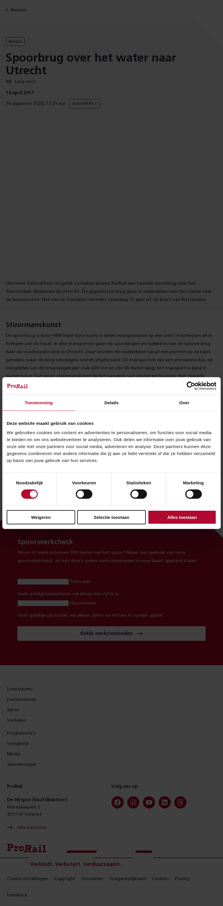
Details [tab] (111, 402)
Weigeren (41, 517)
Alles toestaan (182, 517)
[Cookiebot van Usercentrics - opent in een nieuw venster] (191, 386)
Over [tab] (184, 402)
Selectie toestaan (112, 517)
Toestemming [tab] (39, 402)
